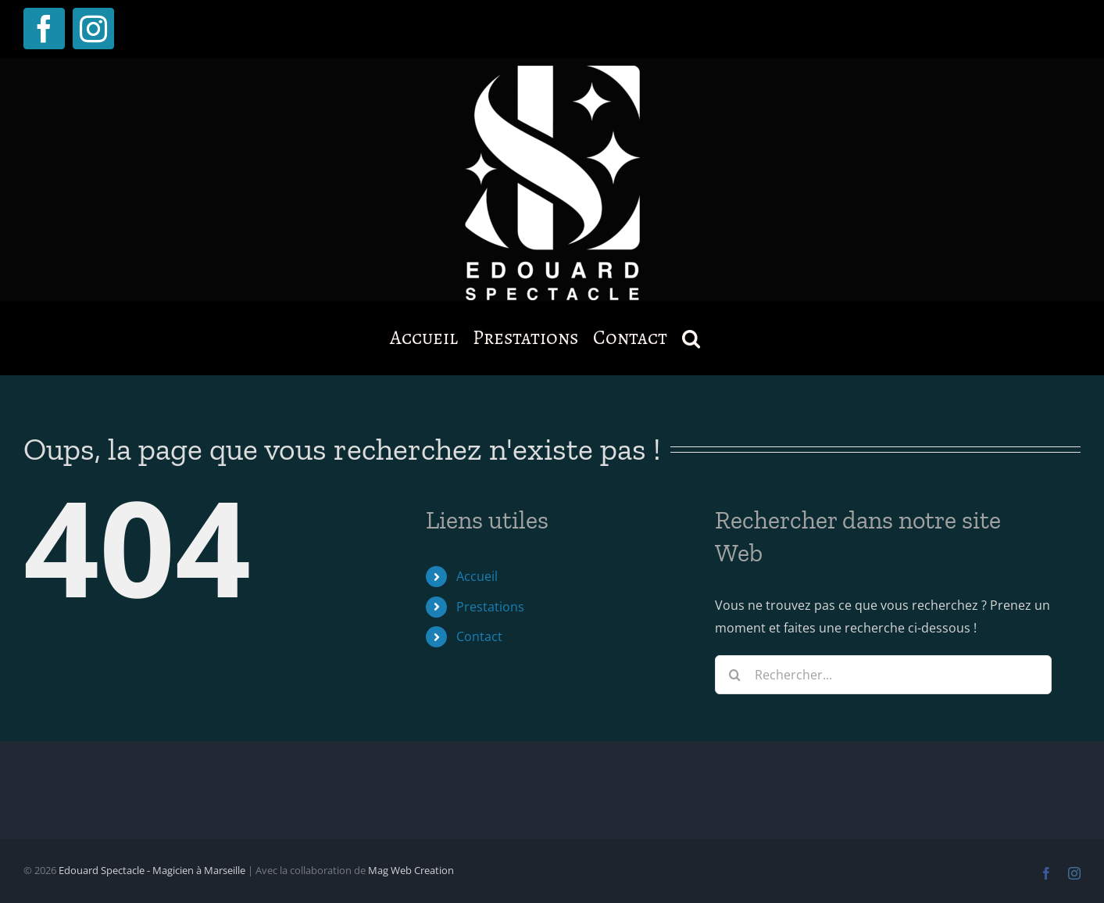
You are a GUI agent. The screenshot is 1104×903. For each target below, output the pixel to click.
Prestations (490, 606)
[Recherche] (734, 674)
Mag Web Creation (411, 870)
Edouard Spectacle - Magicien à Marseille (152, 870)
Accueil (477, 576)
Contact (479, 636)
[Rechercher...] (883, 674)
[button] (691, 337)
